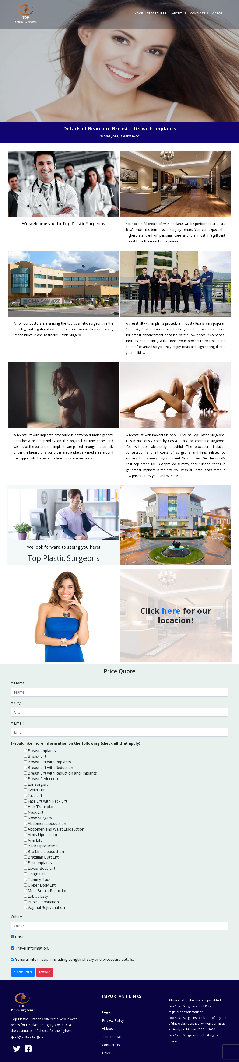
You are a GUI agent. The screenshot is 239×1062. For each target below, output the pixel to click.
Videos (217, 13)
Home (138, 13)
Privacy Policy (113, 1020)
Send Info (23, 972)
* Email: (17, 723)
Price (19, 936)
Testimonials (112, 1036)
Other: (16, 916)
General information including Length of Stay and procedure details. (74, 959)
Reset (44, 972)
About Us (179, 13)
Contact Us (199, 13)
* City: (16, 703)
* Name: (18, 683)
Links (106, 1053)
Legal (106, 1012)
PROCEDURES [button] (156, 13)
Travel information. (32, 948)
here (171, 610)
